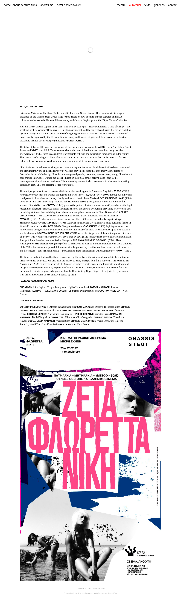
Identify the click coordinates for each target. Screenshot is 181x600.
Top (115, 593)
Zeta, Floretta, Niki (96, 588)
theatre (121, 5)
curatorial (135, 5)
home (7, 5)
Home (81, 588)
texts (147, 5)
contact (172, 5)
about (16, 5)
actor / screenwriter (69, 5)
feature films (29, 5)
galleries (159, 5)
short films (46, 5)
